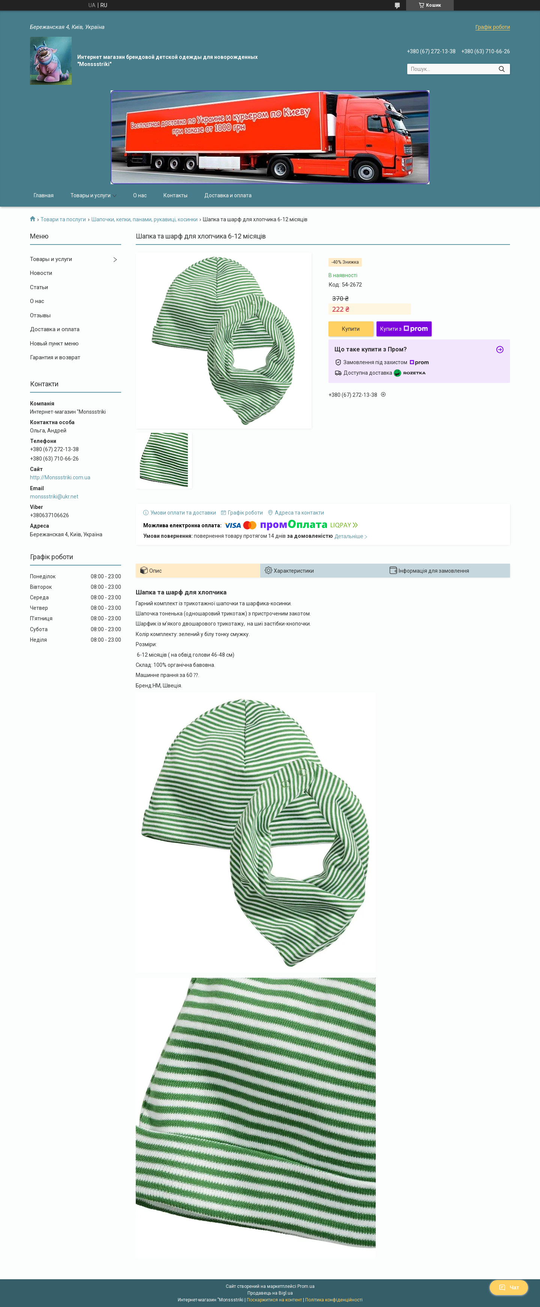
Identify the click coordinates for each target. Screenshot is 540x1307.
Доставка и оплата (228, 195)
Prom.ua (306, 1286)
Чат (509, 1287)
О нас (140, 195)
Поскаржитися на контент (274, 1299)
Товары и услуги (90, 195)
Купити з (404, 329)
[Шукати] (501, 69)
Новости (41, 273)
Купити (351, 329)
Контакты (176, 195)
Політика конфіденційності (334, 1299)
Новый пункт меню (54, 343)
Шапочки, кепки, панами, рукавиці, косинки (145, 219)
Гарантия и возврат (55, 357)
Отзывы (40, 315)
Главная (44, 195)
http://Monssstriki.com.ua (60, 477)
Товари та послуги (63, 219)
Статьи (39, 287)
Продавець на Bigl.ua (270, 1293)
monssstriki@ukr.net (54, 497)
